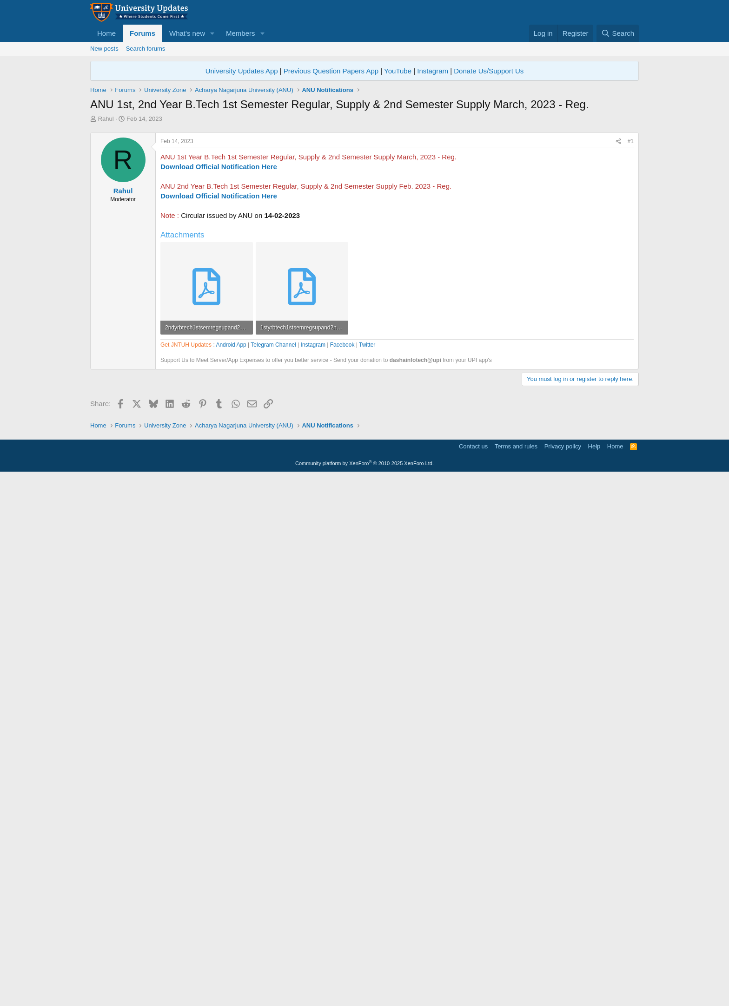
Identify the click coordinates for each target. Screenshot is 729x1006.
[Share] (618, 271)
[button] (212, 33)
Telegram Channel (273, 609)
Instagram (432, 71)
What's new (187, 33)
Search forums (146, 48)
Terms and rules (516, 976)
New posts (104, 48)
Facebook (342, 609)
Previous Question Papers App (331, 71)
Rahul (106, 118)
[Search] (617, 33)
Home (106, 33)
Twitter (367, 609)
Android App (231, 609)
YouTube (397, 71)
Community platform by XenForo (364, 993)
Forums (142, 33)
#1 (631, 271)
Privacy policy (562, 976)
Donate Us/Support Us (489, 71)
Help (594, 976)
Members (240, 33)
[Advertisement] (364, 193)
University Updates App (241, 71)
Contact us (473, 976)
